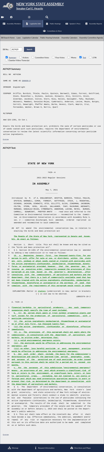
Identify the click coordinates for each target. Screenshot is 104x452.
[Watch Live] (2, 18)
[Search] (47, 18)
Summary (12, 60)
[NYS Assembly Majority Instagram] (29, 18)
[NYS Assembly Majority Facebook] (11, 18)
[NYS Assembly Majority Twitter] (20, 18)
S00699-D (26, 83)
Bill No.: (6, 51)
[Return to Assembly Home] (33, 6)
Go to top (6, 142)
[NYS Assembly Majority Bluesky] (38, 18)
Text (84, 60)
